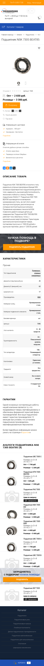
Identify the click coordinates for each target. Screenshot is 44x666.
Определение (36, 11)
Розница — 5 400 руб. (31, 533)
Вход (29, 3)
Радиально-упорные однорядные (36, 273)
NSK (39, 297)
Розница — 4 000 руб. (31, 517)
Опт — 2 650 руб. (14, 95)
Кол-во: (7, 111)
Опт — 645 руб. (29, 481)
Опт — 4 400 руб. (29, 530)
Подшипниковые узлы (22, 620)
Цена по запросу (29, 497)
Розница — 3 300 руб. (15, 99)
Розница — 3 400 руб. (31, 566)
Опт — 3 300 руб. (29, 514)
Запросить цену (30, 501)
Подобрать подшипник (22, 247)
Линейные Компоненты (22, 628)
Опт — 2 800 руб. (29, 563)
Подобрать (22, 579)
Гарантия (25, 432)
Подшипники (22, 616)
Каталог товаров (12, 27)
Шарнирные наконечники (22, 647)
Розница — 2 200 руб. (31, 467)
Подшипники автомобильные (22, 636)
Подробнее (6, 136)
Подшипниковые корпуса (22, 624)
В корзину (11, 105)
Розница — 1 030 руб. (31, 484)
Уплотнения (22, 643)
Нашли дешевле (10, 115)
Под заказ (7, 119)
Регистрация (36, 3)
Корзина (22, 663)
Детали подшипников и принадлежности (22, 632)
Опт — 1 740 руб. (29, 464)
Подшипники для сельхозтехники (22, 640)
